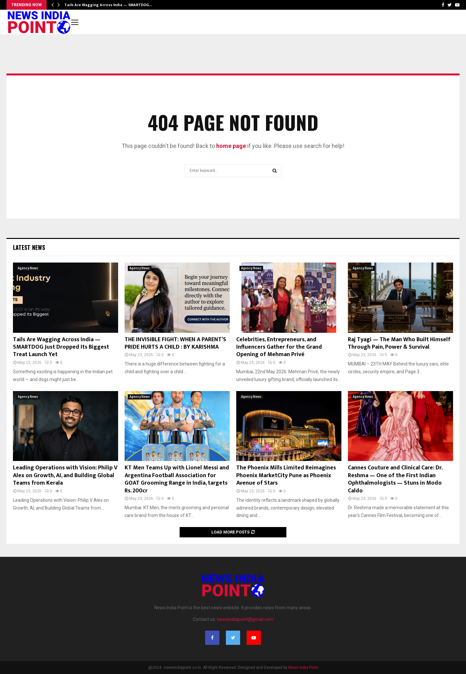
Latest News (29, 247)
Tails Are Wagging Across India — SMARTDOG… (108, 5)
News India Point (303, 667)
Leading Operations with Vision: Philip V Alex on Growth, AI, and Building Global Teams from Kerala (65, 475)
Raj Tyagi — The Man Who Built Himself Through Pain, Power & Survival (399, 343)
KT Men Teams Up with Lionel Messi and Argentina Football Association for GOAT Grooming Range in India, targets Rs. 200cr (177, 479)
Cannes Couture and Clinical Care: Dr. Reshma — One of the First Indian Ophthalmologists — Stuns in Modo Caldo (395, 479)
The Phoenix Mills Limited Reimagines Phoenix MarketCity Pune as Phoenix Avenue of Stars (286, 475)
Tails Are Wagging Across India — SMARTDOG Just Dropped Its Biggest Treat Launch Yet (61, 347)
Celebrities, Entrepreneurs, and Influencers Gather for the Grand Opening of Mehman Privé (279, 347)
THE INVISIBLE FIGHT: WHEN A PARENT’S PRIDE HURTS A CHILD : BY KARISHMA (175, 343)
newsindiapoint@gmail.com (245, 619)
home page (231, 145)
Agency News (28, 268)
